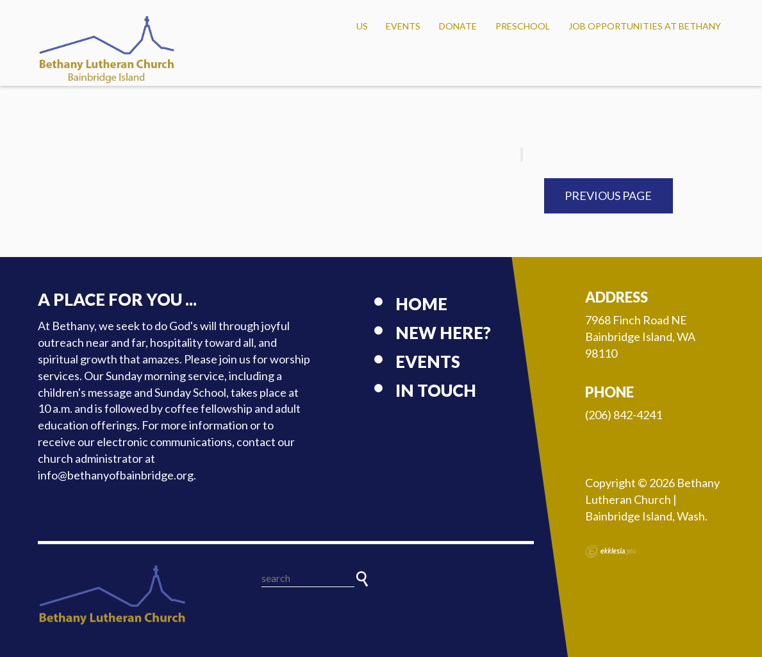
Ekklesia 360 (610, 551)
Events (403, 26)
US (362, 26)
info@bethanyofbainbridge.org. (117, 475)
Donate (458, 26)
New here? (443, 332)
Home (421, 304)
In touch (435, 390)
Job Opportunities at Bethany (644, 26)
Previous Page (608, 195)
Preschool (522, 26)
